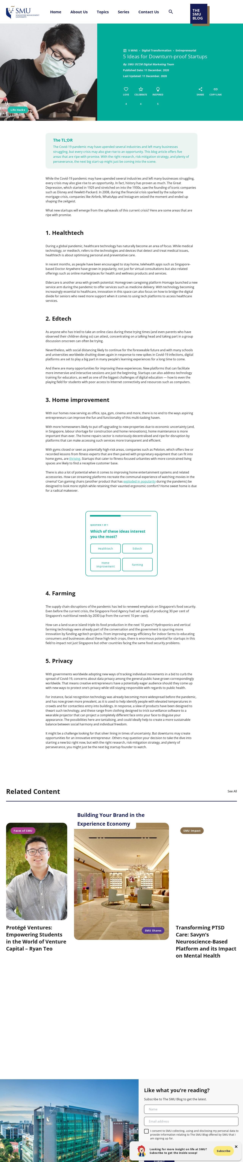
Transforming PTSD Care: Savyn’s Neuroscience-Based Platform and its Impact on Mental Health (206, 941)
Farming (137, 564)
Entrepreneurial (186, 50)
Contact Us (148, 11)
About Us (79, 11)
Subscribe (223, 1151)
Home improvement (105, 564)
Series (123, 11)
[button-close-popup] (236, 1147)
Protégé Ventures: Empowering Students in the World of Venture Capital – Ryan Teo (36, 938)
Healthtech (105, 548)
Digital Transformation (156, 50)
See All (232, 791)
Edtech (137, 548)
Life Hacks (18, 110)
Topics (103, 11)
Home (55, 11)
